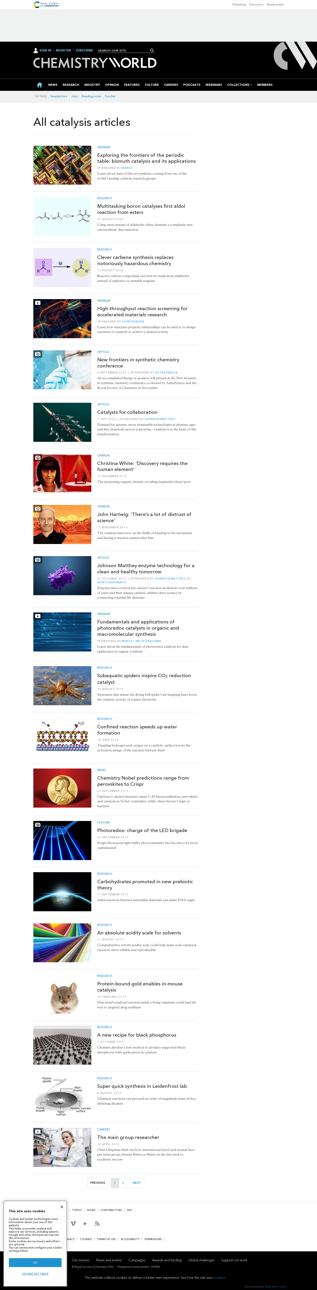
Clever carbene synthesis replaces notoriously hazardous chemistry (135, 260)
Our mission (80, 1260)
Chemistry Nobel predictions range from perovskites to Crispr (143, 781)
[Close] (61, 1207)
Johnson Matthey (160, 419)
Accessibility (130, 1239)
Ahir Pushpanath (111, 582)
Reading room (91, 96)
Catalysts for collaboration (127, 412)
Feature (103, 822)
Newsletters (59, 96)
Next (138, 1183)
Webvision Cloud (275, 1286)
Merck (127, 168)
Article (103, 352)
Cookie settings (35, 1273)
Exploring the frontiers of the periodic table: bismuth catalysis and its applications (146, 158)
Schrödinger (133, 321)
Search (152, 50)
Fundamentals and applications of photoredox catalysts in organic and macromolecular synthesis (138, 628)
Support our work (234, 1260)
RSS (129, 1210)
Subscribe (84, 50)
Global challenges (201, 1260)
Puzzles (110, 96)
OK (35, 1262)
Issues (91, 1210)
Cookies (86, 1239)
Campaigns (136, 1260)
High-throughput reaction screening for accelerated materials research (142, 311)
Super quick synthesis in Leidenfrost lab (142, 1086)
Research (104, 198)
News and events (109, 1260)
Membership (275, 4)
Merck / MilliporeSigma (141, 641)
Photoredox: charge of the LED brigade (142, 830)
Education (256, 4)
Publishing (239, 4)
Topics (77, 1210)
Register (63, 50)
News (101, 770)
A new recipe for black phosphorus (136, 1035)
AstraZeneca (166, 372)
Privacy (69, 1239)
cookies (219, 1278)
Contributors (111, 1210)
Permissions (153, 1239)
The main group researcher (128, 1137)
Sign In (45, 50)
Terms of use (106, 1239)
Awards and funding (167, 1260)
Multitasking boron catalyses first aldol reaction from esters (141, 209)
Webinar (103, 147)
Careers (103, 1129)
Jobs (74, 96)
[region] (35, 1244)
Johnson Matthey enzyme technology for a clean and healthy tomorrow (145, 568)
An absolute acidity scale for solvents (139, 933)
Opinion (103, 455)
